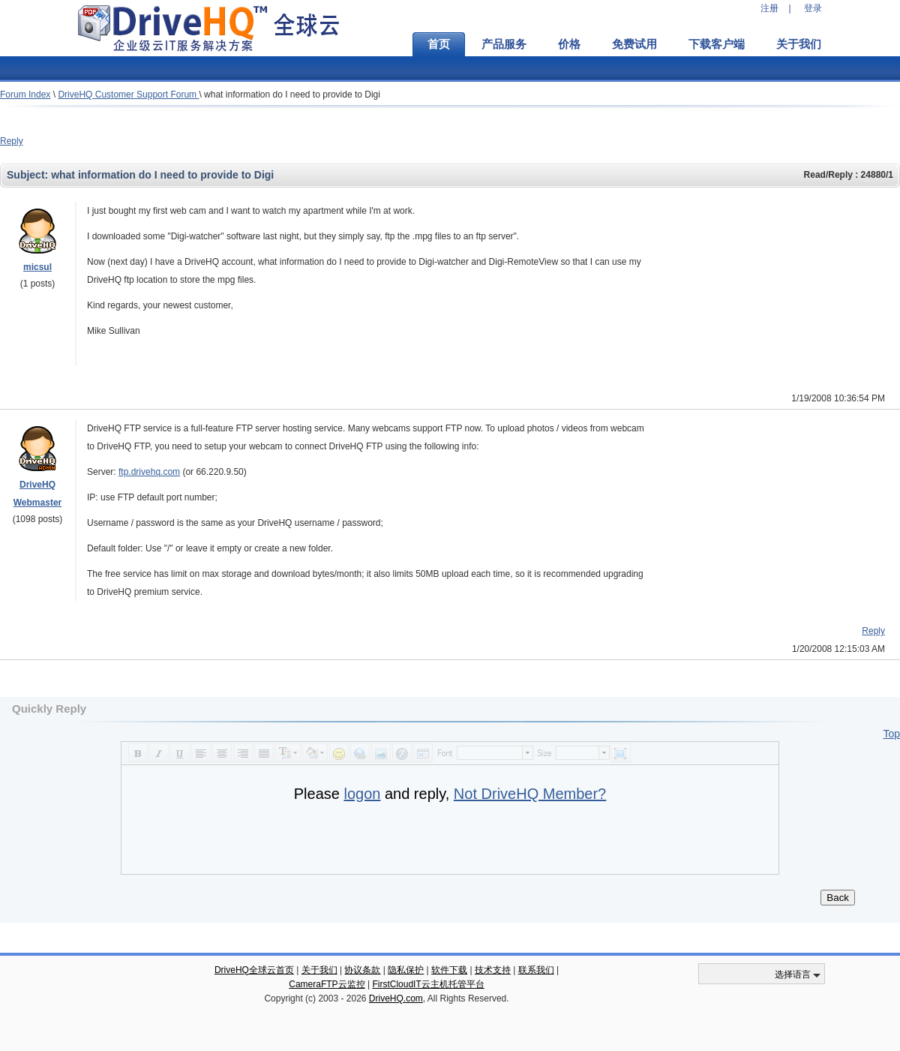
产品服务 (504, 44)
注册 (769, 8)
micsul (37, 267)
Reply (11, 141)
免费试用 (634, 44)
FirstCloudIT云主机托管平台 (428, 984)
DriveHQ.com (396, 998)
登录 (813, 8)
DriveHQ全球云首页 (254, 970)
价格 (569, 44)
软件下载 (449, 970)
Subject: (29, 175)
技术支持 (493, 970)
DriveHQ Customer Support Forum (128, 94)
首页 (439, 44)
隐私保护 (406, 970)
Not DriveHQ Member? (530, 793)
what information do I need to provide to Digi (292, 94)
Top (891, 734)
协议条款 (362, 970)
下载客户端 (716, 44)
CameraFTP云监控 (326, 984)
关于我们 (798, 44)
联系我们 (536, 970)
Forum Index (25, 94)
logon (362, 793)
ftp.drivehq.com (149, 472)
